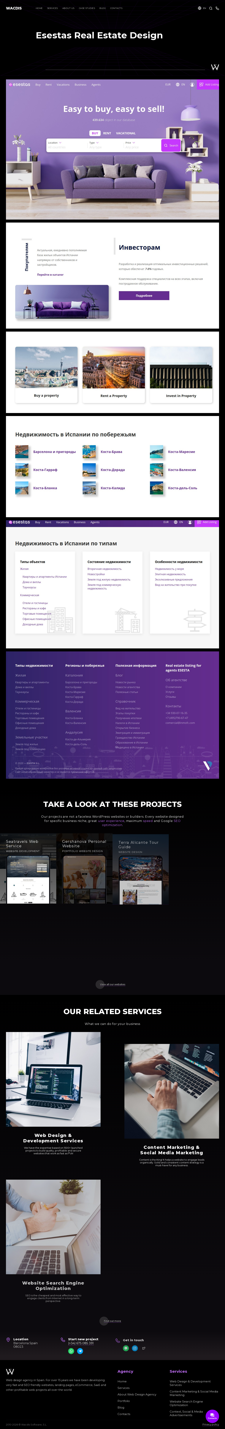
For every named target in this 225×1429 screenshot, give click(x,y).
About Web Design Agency (137, 1394)
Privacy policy (210, 1424)
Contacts (124, 1414)
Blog (121, 1407)
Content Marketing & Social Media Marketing (194, 1393)
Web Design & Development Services (190, 1383)
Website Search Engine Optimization (186, 1403)
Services (52, 8)
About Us (68, 8)
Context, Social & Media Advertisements (186, 1413)
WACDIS (14, 8)
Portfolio (124, 1401)
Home (39, 8)
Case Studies (89, 8)
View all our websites (112, 984)
